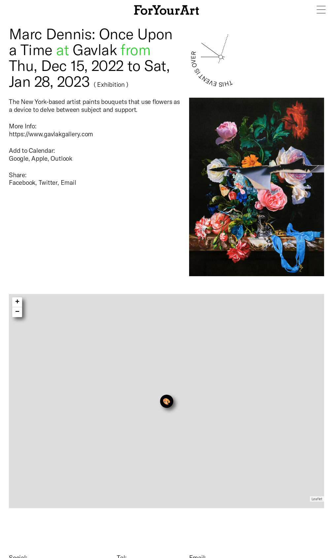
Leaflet (317, 499)
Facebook (22, 182)
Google (18, 158)
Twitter (48, 182)
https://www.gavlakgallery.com (51, 134)
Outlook (61, 158)
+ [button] (17, 302)
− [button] (17, 312)
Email (68, 182)
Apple (39, 158)
